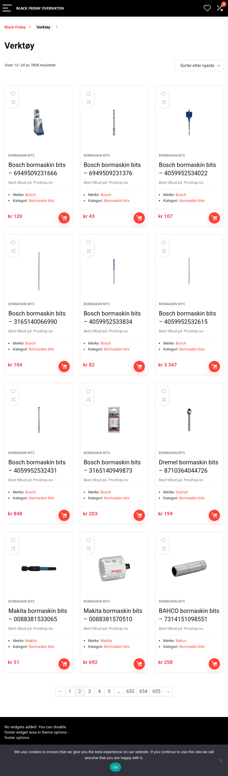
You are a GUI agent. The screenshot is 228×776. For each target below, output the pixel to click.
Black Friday (15, 27)
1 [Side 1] (70, 699)
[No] (221, 760)
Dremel (182, 497)
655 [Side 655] (156, 699)
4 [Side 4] (99, 699)
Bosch (30, 196)
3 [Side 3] (89, 699)
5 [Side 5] (109, 699)
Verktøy (43, 27)
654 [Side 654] (144, 699)
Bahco (181, 648)
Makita (31, 648)
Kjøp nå (64, 219)
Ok (115, 767)
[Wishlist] (207, 8)
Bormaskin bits (21, 157)
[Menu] (7, 8)
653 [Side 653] (130, 699)
